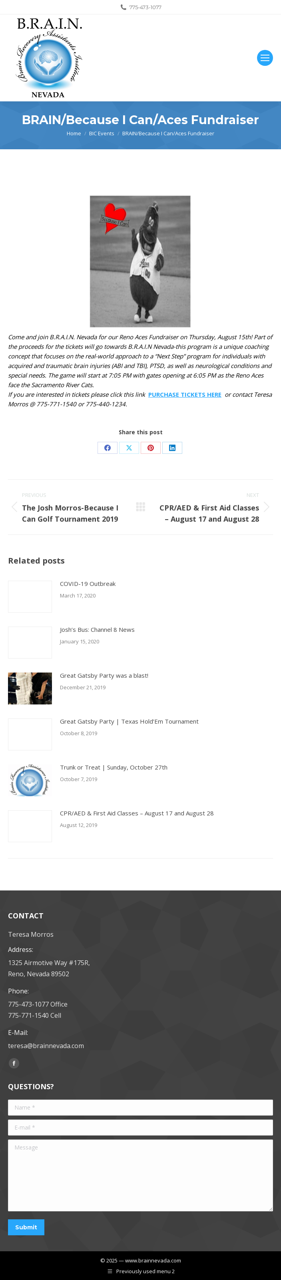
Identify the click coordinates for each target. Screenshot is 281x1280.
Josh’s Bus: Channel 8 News (97, 629)
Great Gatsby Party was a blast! (104, 675)
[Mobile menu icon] (265, 58)
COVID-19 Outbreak (88, 584)
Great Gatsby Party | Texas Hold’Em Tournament (129, 721)
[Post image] (30, 597)
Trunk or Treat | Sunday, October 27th (113, 767)
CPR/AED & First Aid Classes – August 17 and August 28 (137, 813)
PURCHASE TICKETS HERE (184, 394)
